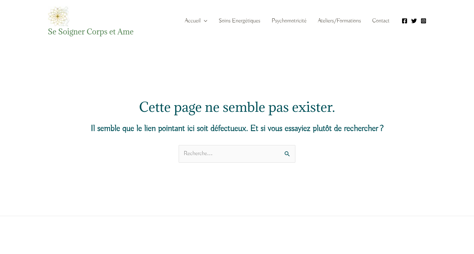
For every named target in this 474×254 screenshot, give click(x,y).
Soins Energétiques (239, 20)
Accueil (192, 20)
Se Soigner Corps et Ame (91, 32)
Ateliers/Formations (339, 20)
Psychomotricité (289, 20)
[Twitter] (414, 21)
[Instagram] (423, 21)
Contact (381, 20)
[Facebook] (404, 21)
